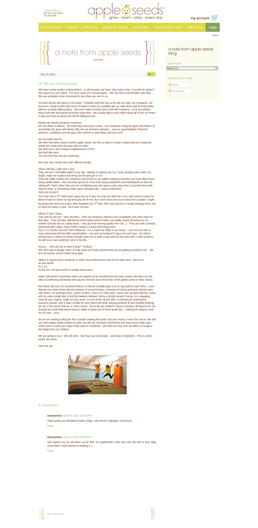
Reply (50, 425)
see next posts (55, 514)
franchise (140, 27)
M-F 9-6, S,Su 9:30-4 (53, 13)
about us (195, 27)
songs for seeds (115, 27)
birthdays (90, 27)
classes (72, 27)
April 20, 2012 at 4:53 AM (77, 415)
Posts (173, 84)
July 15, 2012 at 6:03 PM (77, 437)
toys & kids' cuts (167, 27)
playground (51, 27)
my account (200, 18)
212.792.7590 (50, 16)
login (213, 27)
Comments (176, 91)
